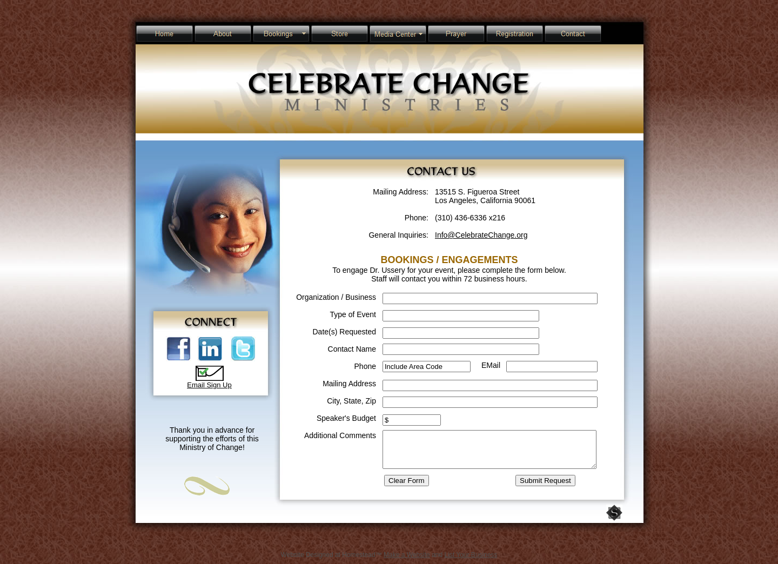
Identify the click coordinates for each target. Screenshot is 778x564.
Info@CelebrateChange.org (481, 235)
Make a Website (407, 555)
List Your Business (471, 555)
